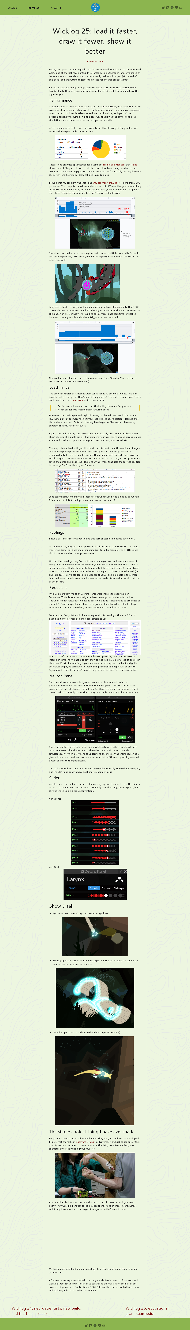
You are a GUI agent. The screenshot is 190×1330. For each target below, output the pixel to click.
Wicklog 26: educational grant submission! (147, 1310)
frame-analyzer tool (114, 164)
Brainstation (76, 400)
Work (12, 8)
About (56, 8)
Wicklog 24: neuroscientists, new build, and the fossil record (46, 1310)
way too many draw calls (106, 182)
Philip (134, 164)
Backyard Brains (85, 1141)
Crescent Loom (95, 61)
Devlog (34, 8)
